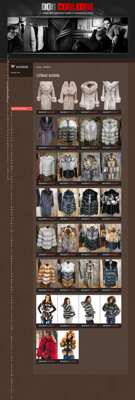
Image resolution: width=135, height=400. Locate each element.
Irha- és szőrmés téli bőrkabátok (19, 115)
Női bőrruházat (17, 107)
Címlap (38, 67)
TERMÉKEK (47, 67)
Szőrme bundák (17, 120)
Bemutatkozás (35, 56)
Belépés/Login (100, 56)
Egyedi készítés (17, 141)
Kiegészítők (16, 123)
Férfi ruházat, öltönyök (20, 94)
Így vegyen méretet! (19, 148)
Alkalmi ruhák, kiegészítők (17, 102)
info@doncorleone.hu (19, 177)
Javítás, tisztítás (18, 144)
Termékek (56, 56)
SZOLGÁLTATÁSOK (20, 134)
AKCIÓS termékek (18, 90)
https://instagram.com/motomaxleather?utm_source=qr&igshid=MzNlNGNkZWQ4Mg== (20, 252)
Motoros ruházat (18, 127)
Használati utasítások (20, 157)
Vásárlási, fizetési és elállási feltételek (20, 152)
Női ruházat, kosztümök (21, 97)
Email (10, 199)
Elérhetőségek (77, 56)
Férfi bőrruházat (17, 110)
